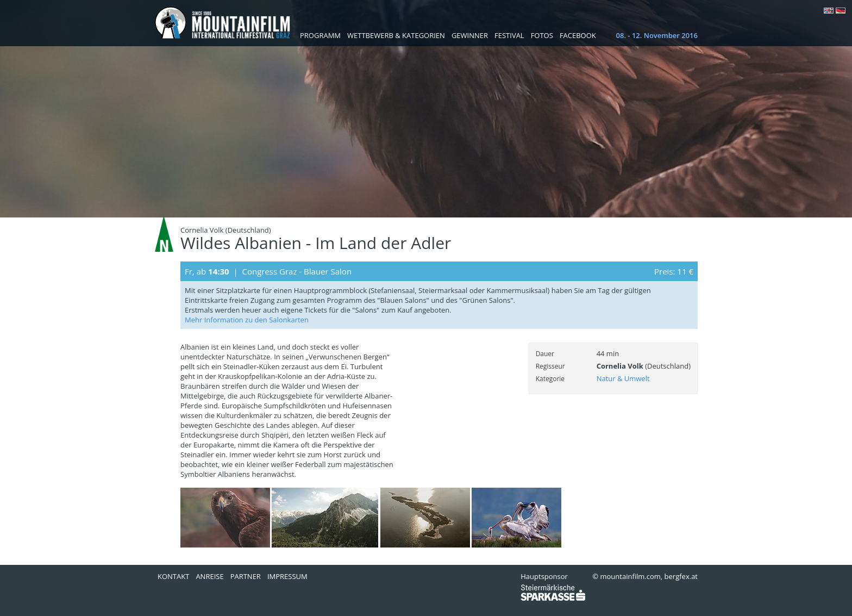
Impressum (287, 576)
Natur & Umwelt (623, 378)
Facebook (578, 35)
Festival (509, 35)
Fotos (542, 35)
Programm (320, 35)
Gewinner (470, 35)
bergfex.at (681, 576)
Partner (245, 576)
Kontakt (173, 576)
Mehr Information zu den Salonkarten (247, 320)
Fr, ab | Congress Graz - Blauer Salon (268, 271)
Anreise (209, 576)
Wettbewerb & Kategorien (396, 35)
